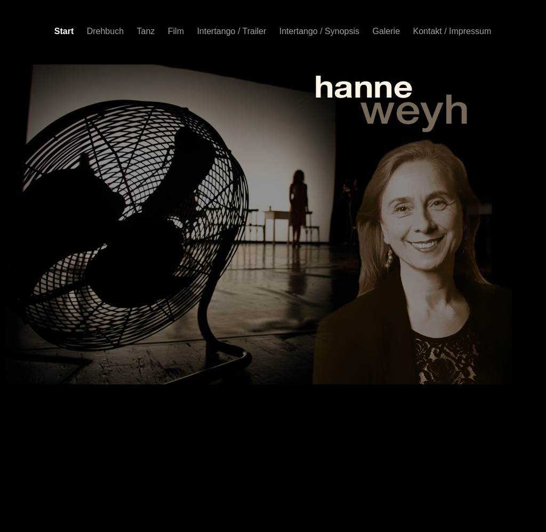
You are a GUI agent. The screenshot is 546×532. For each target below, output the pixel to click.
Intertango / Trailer (232, 31)
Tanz (147, 31)
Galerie (387, 31)
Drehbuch (106, 31)
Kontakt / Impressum (452, 31)
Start (65, 31)
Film (177, 31)
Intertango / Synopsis (320, 31)
